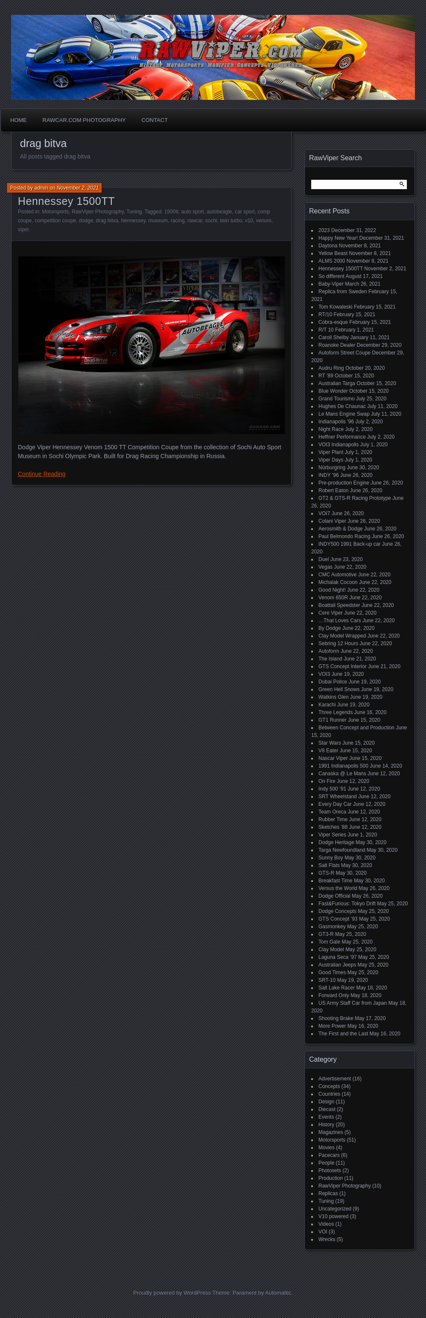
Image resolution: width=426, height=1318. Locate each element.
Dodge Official (334, 896)
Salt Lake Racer (336, 988)
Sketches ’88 (333, 827)
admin (41, 188)
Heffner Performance (342, 437)
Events (326, 1117)
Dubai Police (332, 682)
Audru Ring (331, 368)
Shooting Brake (335, 1018)
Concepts (329, 1086)
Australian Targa (336, 383)
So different (331, 276)
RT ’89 (325, 376)
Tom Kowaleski (335, 307)
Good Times (332, 972)
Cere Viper (330, 613)
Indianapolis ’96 (336, 422)
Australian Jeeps (337, 965)
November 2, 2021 (78, 188)
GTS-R (326, 873)
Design (326, 1102)
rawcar (194, 221)
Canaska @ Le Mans (342, 774)
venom (263, 221)
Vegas (325, 567)
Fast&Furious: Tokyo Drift (346, 904)
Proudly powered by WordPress (172, 1293)
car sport (245, 212)
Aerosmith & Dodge (340, 529)
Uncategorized (334, 1209)
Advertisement (334, 1079)
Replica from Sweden (342, 292)
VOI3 (324, 674)
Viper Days (330, 460)
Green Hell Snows (339, 689)
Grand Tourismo (336, 399)
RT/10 (325, 314)
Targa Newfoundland (341, 850)
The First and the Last (343, 1034)
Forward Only (333, 995)
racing (177, 221)
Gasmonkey (332, 927)
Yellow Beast (332, 253)
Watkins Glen (333, 697)
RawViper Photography (98, 212)
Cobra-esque (333, 322)
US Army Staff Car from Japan (352, 1003)
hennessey (133, 221)
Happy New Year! (338, 238)
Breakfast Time (335, 881)
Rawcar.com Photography (84, 120)
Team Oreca (332, 812)
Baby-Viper (331, 284)
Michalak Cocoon (338, 582)
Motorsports (55, 212)
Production (330, 1178)
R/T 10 (326, 330)
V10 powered (333, 1216)
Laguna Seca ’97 (337, 957)
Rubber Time (333, 819)
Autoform (328, 651)
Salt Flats (329, 865)
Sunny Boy (330, 858)
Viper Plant (330, 452)
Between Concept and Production (356, 728)
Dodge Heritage (336, 842)
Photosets (329, 1170)
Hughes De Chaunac (342, 406)
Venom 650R (333, 598)
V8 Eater (328, 751)
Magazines (330, 1132)
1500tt (171, 212)
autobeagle (219, 212)
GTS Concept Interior (342, 666)
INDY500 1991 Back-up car (349, 544)
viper (23, 229)
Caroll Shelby (333, 337)
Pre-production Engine (343, 483)
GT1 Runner (332, 720)
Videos (326, 1224)
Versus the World (337, 888)
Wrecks (326, 1239)
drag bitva (107, 221)
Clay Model (331, 949)
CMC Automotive (337, 575)
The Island (330, 659)
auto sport (192, 212)
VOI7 (324, 513)
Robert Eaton (333, 490)
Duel (323, 559)
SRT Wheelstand (337, 796)
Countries (329, 1094)
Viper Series (332, 835)
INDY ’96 (328, 475)
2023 (324, 230)
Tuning (134, 212)
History (326, 1125)
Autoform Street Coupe (344, 353)
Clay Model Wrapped (342, 636)
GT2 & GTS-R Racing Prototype (354, 498)
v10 (249, 221)
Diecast (326, 1109)
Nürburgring (331, 468)
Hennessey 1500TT (66, 201)
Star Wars (329, 743)
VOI (322, 1232)
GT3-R (326, 934)
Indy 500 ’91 (332, 789)
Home (18, 120)
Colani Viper (332, 521)
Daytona (328, 246)
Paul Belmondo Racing (344, 536)
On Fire (326, 781)
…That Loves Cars (339, 621)
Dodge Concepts (337, 911)
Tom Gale (329, 942)
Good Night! (332, 590)
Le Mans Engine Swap (343, 414)
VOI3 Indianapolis (338, 445)
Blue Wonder (333, 391)
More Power (332, 1026)
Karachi (327, 705)
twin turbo (231, 221)
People (326, 1163)
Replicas (328, 1193)
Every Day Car (335, 804)
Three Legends (335, 712)
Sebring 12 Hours (338, 643)
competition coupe (55, 221)
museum (158, 221)
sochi (211, 221)
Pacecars (329, 1155)
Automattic (278, 1293)
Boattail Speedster (339, 605)
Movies (326, 1148)
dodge (86, 221)
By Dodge (329, 628)
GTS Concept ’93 (338, 919)
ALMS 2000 (331, 261)
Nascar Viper (333, 758)
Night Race (331, 429)
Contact (155, 120)
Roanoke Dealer (336, 345)
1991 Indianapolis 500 (343, 766)
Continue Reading (41, 474)
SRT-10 (326, 980)
